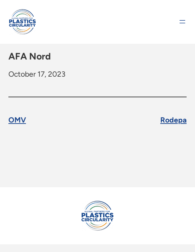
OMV (17, 119)
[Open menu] (182, 22)
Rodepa (173, 119)
